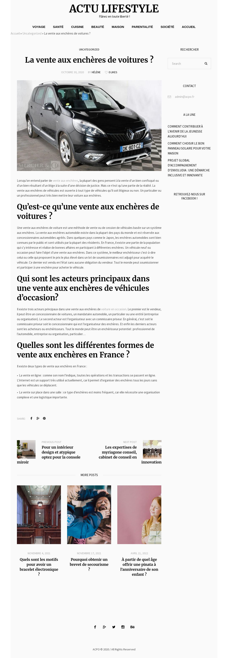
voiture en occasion (113, 309)
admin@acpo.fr (184, 97)
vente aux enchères (65, 181)
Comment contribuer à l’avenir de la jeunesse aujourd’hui (185, 131)
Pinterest (44, 418)
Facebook (31, 418)
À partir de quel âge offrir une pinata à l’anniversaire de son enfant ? (139, 567)
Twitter (38, 418)
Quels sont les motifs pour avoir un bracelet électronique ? (39, 567)
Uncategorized (32, 33)
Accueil (15, 33)
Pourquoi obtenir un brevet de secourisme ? (89, 564)
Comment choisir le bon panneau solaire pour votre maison (189, 148)
